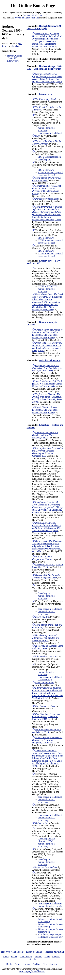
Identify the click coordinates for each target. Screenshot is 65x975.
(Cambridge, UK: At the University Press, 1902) (47, 302)
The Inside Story (51, 964)
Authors (38, 956)
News (17, 964)
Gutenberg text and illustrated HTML (46, 839)
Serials (32, 959)
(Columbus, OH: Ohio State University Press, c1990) (47, 398)
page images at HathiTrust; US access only (50, 678)
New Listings (26, 956)
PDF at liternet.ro (46, 170)
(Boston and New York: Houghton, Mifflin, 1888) (47, 740)
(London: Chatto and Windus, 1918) (46, 730)
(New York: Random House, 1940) (47, 527)
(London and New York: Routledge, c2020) (45, 435)
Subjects (56, 956)
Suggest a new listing (54, 952)
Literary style (13, 61)
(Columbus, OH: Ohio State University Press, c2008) (47, 334)
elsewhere (15, 46)
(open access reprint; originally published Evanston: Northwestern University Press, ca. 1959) (47, 546)
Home (5, 956)
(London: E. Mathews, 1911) (46, 716)
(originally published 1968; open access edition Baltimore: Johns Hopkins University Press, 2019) (47, 78)
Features (26, 964)
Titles (47, 956)
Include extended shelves (35, 15)
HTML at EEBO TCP (48, 286)
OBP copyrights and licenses (32, 971)
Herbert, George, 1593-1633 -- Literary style (44, 27)
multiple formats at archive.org (46, 129)
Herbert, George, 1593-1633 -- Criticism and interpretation (44, 67)
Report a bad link (34, 952)
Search (14, 956)
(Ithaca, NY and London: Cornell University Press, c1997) (47, 347)
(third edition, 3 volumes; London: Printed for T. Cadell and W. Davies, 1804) (47, 693)
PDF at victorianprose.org (49, 157)
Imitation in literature (49, 360)
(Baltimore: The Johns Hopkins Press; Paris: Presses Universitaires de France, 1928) (47, 213)
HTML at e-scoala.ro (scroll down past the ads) (50, 173)
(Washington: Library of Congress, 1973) (47, 452)
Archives (37, 964)
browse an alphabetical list (27, 17)
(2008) (47, 368)
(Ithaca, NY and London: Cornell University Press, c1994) (47, 383)
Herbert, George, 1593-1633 (15, 57)
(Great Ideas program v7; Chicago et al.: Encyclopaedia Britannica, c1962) (47, 507)
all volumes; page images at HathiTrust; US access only (50, 935)
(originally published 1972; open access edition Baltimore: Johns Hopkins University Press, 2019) (46, 40)
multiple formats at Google (50, 906)
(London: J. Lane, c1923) (46, 190)
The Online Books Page (32, 5)
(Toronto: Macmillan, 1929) (47, 565)
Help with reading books (12, 952)
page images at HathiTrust (50, 133)
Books (9, 964)
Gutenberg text (44, 159)
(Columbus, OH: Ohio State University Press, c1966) (45, 410)
